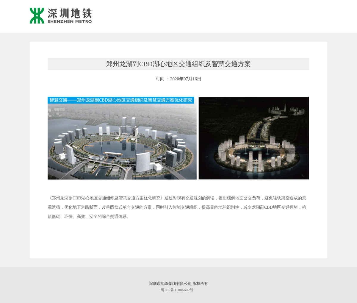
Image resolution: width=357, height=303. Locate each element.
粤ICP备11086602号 (177, 290)
